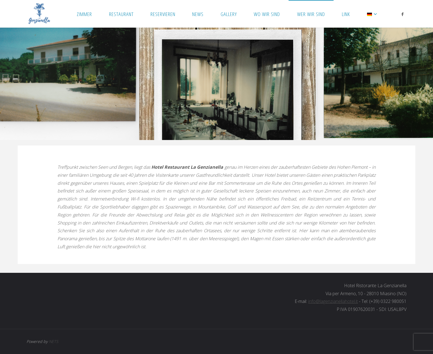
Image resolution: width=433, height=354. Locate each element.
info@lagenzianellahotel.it (333, 301)
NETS (53, 341)
